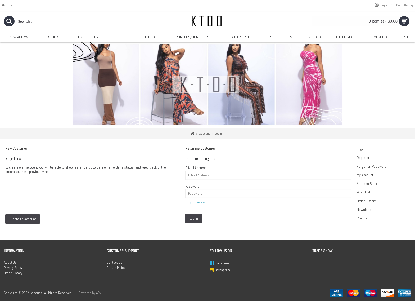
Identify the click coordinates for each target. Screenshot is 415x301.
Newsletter (365, 209)
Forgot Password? (198, 202)
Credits (362, 218)
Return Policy (116, 267)
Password (192, 186)
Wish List (363, 192)
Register (363, 157)
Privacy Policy (13, 267)
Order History (366, 200)
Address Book (367, 183)
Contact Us (114, 262)
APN (98, 293)
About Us (10, 262)
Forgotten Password (371, 166)
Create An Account (22, 218)
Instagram (220, 270)
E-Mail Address (196, 168)
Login (361, 149)
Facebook (219, 263)
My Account (365, 174)
